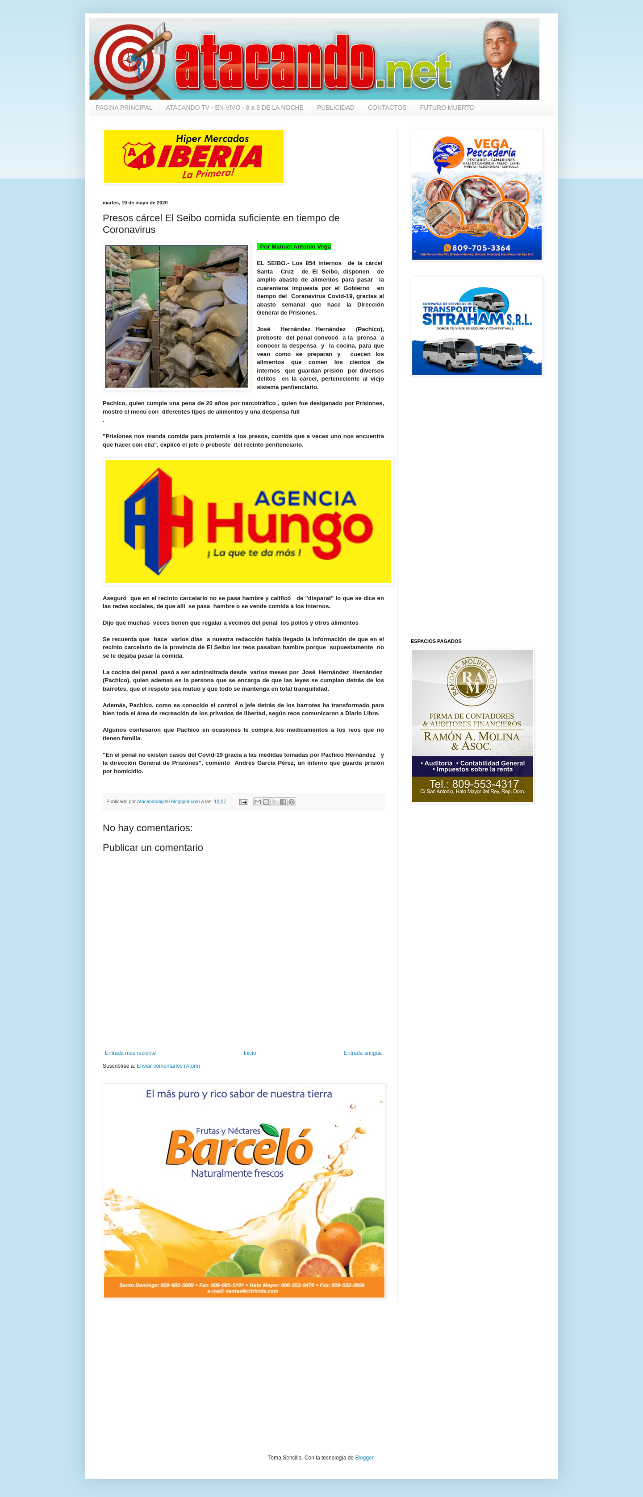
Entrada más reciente (130, 1053)
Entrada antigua (363, 1053)
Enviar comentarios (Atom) (168, 1066)
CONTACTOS (387, 107)
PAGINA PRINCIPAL (124, 107)
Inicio (250, 1053)
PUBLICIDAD (336, 107)
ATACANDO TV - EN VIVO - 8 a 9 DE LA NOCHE (235, 107)
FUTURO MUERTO (447, 107)
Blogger (364, 1458)
